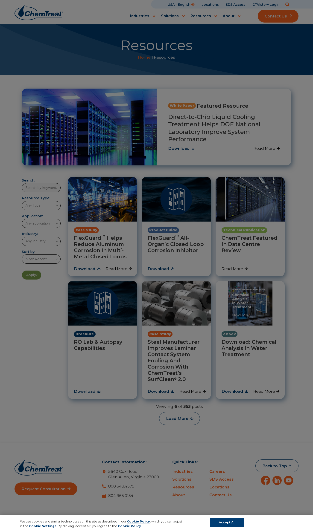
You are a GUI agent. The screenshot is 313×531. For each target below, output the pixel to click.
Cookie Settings (42, 526)
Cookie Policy (138, 521)
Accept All (227, 522)
